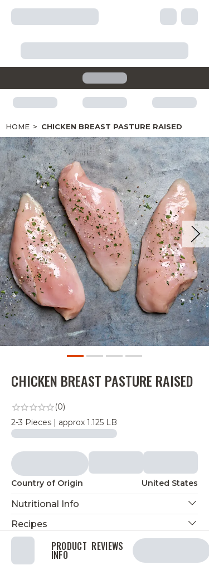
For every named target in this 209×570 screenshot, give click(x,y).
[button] (104, 504)
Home (18, 126)
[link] (104, 407)
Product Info (69, 550)
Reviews (107, 547)
